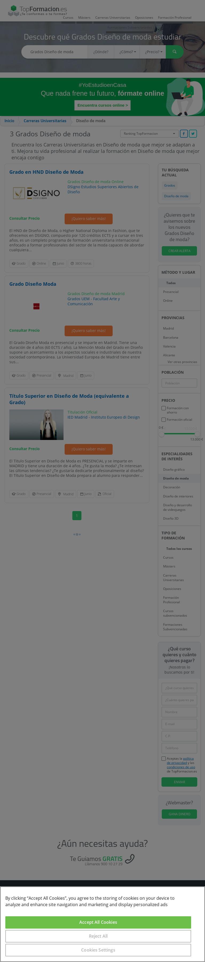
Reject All (98, 936)
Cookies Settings (98, 950)
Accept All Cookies (98, 922)
